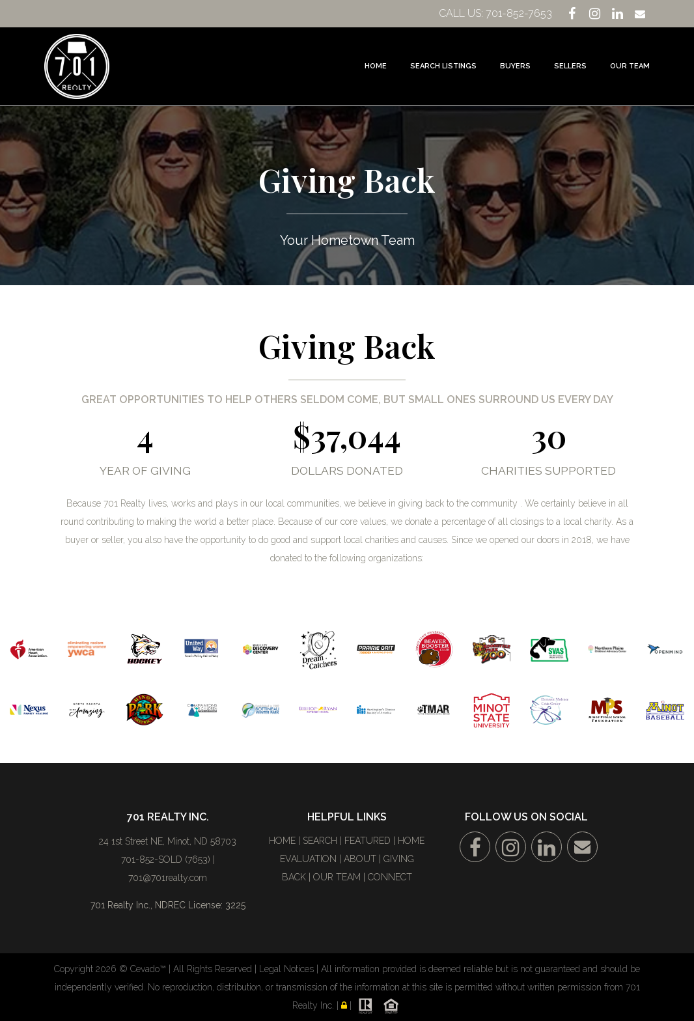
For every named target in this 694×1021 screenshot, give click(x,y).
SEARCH (320, 840)
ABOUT (360, 859)
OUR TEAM (337, 877)
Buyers (515, 66)
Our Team (630, 66)
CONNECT (390, 877)
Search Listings (443, 66)
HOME (282, 840)
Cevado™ (149, 969)
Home (376, 66)
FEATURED (367, 840)
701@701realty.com (167, 878)
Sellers (570, 66)
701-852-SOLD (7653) (165, 859)
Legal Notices (287, 969)
